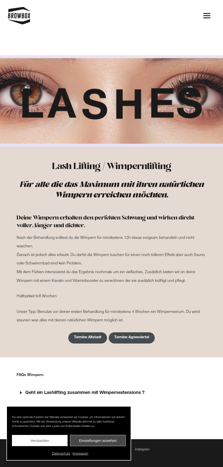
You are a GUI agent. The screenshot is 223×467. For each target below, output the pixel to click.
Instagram (142, 450)
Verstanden (39, 440)
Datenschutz (61, 454)
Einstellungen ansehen (98, 440)
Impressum (80, 454)
